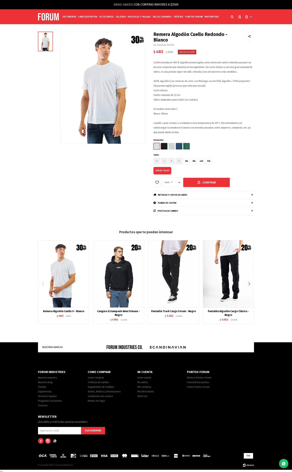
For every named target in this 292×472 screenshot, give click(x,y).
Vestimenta (69, 16)
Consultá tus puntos (198, 382)
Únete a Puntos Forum (199, 377)
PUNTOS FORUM (194, 16)
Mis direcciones (145, 391)
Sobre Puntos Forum (198, 386)
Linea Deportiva (87, 16)
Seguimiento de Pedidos (101, 386)
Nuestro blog (45, 382)
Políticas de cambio (98, 382)
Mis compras (144, 386)
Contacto (43, 405)
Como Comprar (96, 377)
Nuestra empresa (47, 377)
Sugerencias (44, 391)
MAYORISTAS (212, 16)
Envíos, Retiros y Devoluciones (104, 391)
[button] (232, 16)
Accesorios (106, 16)
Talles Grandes (162, 16)
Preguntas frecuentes (50, 400)
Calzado (120, 16)
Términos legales (47, 396)
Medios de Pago (96, 400)
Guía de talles (162, 171)
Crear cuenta (144, 377)
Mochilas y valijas (139, 16)
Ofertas (178, 16)
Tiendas (42, 386)
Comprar (209, 182)
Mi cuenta (142, 382)
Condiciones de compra (100, 396)
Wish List (142, 396)
